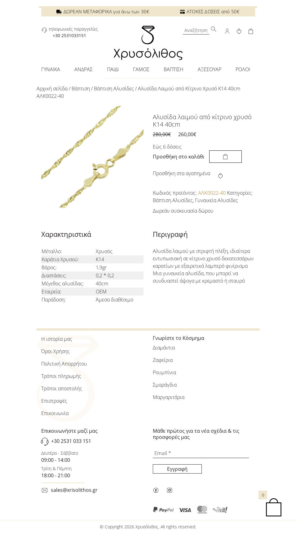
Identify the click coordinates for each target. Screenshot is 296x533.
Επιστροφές (54, 400)
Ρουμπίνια (164, 372)
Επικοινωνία (54, 413)
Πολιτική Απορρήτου (64, 363)
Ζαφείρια (163, 360)
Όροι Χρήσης (55, 351)
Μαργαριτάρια (168, 397)
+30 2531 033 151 (71, 441)
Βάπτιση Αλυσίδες (114, 88)
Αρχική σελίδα (52, 88)
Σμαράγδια (165, 384)
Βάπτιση (81, 88)
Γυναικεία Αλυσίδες (216, 200)
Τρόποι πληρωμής (61, 376)
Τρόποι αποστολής (61, 388)
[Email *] (201, 453)
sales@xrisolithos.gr (74, 490)
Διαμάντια (164, 347)
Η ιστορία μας (56, 339)
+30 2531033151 (69, 35)
